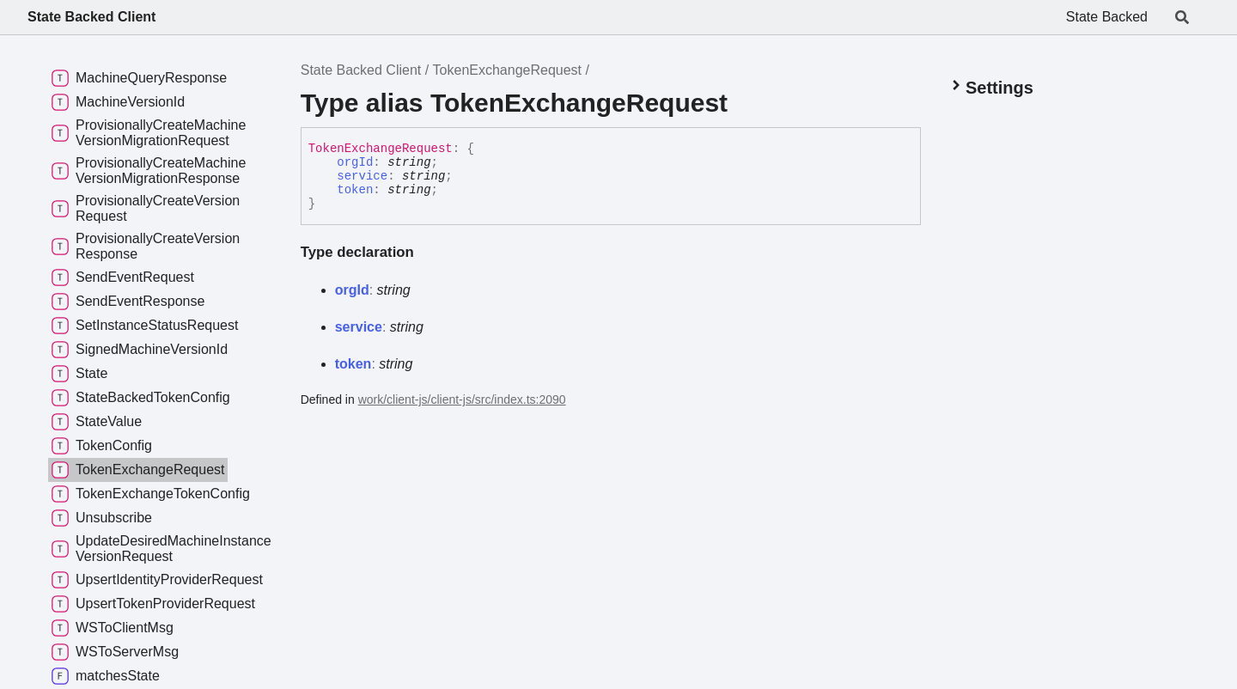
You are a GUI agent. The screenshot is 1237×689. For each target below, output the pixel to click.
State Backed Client (91, 16)
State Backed (1107, 16)
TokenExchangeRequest (507, 70)
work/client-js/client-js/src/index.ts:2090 (462, 399)
